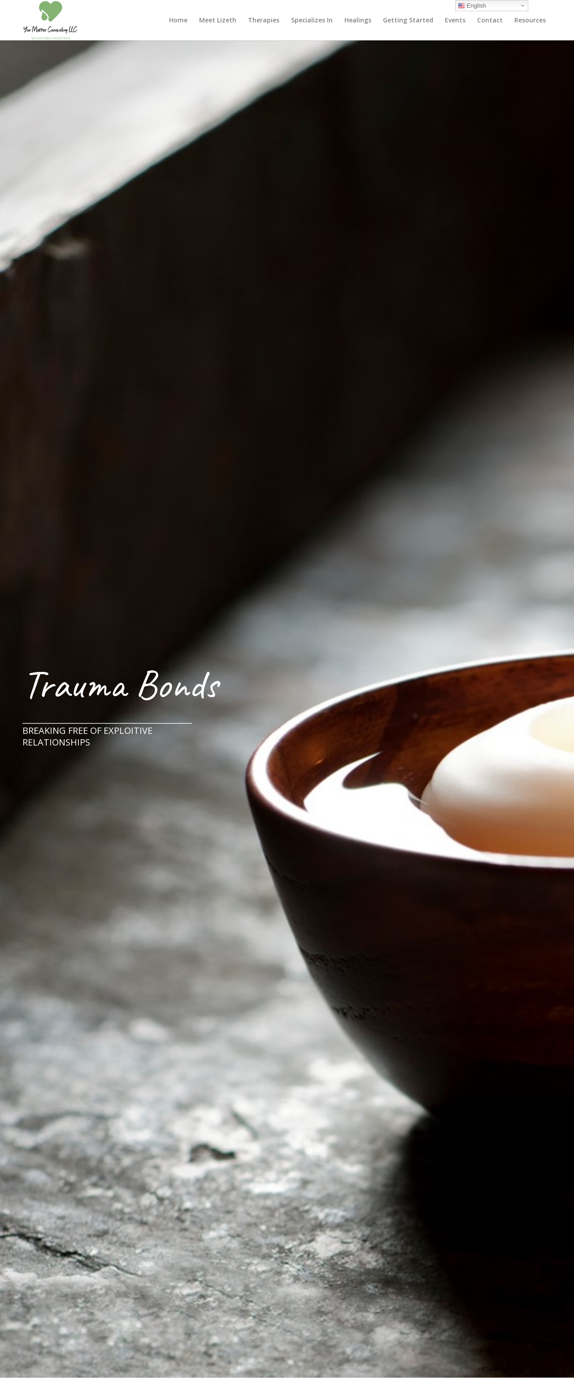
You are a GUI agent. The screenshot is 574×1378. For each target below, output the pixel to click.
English (472, 5)
